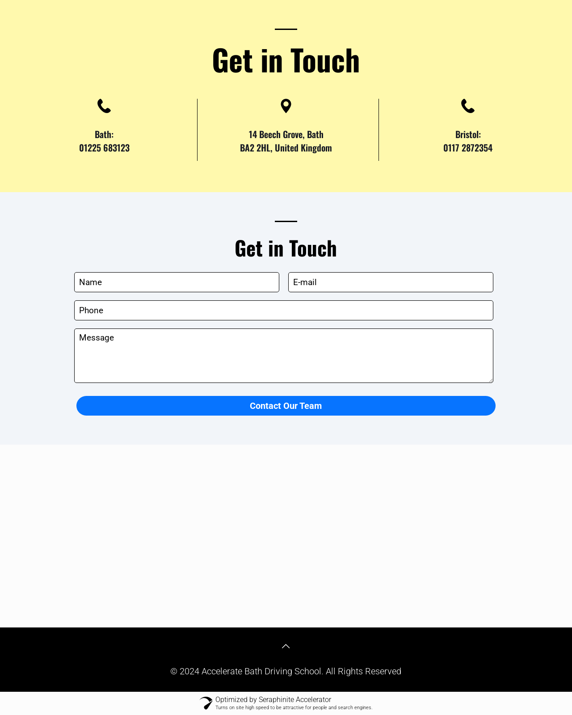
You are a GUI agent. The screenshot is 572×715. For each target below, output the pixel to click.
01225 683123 (104, 147)
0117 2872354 (467, 147)
